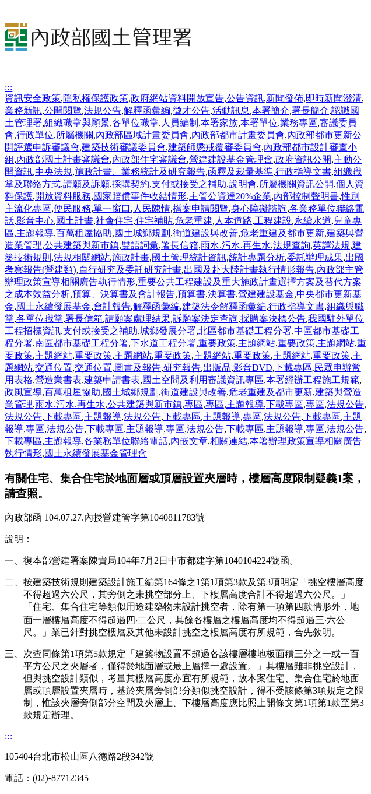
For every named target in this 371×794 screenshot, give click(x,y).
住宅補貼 (154, 221)
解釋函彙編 (147, 110)
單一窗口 (112, 208)
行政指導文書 (303, 172)
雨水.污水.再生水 (236, 245)
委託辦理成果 (315, 257)
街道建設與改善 (205, 233)
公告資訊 (245, 98)
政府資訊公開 (303, 159)
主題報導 (35, 233)
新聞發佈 (284, 98)
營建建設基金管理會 (231, 159)
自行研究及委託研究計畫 (130, 270)
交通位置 (53, 368)
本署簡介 (270, 110)
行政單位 (35, 135)
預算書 (191, 294)
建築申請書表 (112, 380)
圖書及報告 (137, 368)
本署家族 (219, 123)
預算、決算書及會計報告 (123, 294)
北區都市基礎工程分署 (245, 331)
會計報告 (112, 306)
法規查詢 (291, 245)
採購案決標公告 (273, 319)
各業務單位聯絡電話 (126, 441)
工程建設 (273, 221)
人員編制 (179, 123)
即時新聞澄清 (334, 98)
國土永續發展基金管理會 (95, 453)
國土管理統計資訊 (189, 257)
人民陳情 (151, 208)
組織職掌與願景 (77, 123)
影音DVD (252, 368)
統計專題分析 (257, 257)
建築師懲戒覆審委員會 (214, 147)
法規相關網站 (82, 257)
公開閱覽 (63, 110)
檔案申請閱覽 (201, 208)
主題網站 (256, 343)
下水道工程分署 (163, 343)
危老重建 (193, 221)
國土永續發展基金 (53, 306)
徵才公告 (191, 110)
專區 (193, 404)
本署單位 (259, 123)
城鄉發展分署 (168, 331)
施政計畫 (130, 257)
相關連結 (228, 441)
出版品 (217, 368)
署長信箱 (179, 245)
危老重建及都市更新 (282, 233)
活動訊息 (231, 110)
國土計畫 (74, 221)
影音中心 (35, 221)
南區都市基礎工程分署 (81, 343)
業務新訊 (23, 110)
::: (8, 87)
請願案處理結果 (137, 319)
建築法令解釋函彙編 (224, 306)
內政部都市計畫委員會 (238, 135)
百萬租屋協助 (84, 233)
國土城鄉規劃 (142, 233)
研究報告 (182, 368)
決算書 (222, 294)
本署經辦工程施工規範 (312, 380)
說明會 (243, 184)
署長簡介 (310, 110)
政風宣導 (23, 392)
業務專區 (298, 123)
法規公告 (102, 110)
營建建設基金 (266, 294)
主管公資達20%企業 (230, 196)
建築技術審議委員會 (124, 147)
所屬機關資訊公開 (296, 184)
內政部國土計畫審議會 (63, 159)
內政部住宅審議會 (149, 159)
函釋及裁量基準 (240, 172)
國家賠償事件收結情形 (140, 196)
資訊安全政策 (33, 98)
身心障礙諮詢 (259, 208)
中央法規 (53, 172)
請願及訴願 (86, 184)
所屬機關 (74, 135)
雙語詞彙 (140, 245)
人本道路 (233, 221)
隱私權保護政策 (95, 98)
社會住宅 (114, 221)
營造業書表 (58, 380)
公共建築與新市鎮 (81, 245)
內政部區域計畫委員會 (142, 135)
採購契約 (130, 184)
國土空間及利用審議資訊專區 (203, 380)
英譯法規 (331, 245)
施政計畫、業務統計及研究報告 (140, 172)
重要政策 (217, 343)
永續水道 (312, 221)
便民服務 (72, 208)
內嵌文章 (189, 441)
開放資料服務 (63, 196)
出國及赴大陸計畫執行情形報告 (249, 270)
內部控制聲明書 (306, 196)
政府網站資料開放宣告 (177, 98)
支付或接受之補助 (189, 184)
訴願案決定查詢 (205, 319)
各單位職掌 (135, 123)
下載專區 (293, 368)
